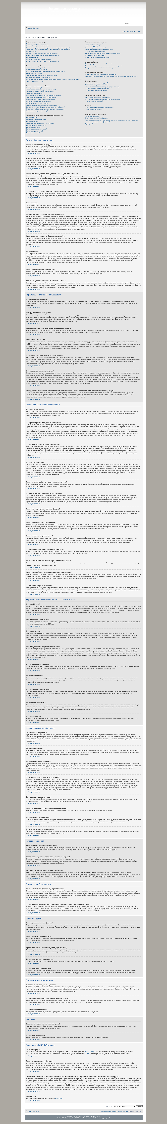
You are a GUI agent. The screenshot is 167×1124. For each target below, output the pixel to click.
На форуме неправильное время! (36, 69)
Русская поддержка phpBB (102, 1118)
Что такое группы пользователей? (95, 48)
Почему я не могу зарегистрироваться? (38, 59)
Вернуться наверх (34, 153)
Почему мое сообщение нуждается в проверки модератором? (45, 109)
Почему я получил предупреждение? (37, 103)
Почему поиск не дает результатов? (96, 85)
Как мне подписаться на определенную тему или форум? (103, 99)
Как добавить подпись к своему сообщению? (40, 91)
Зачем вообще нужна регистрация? (37, 46)
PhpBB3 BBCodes (76, 1118)
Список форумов (33, 28)
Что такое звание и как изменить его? (38, 77)
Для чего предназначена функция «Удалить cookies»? (43, 61)
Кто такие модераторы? (92, 46)
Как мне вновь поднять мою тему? (37, 111)
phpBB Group (89, 1052)
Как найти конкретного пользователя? (97, 88)
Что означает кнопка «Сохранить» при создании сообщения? (45, 107)
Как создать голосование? (34, 93)
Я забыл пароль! (31, 51)
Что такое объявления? (33, 127)
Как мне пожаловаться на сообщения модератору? (42, 105)
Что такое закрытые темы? (34, 131)
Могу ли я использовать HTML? (36, 119)
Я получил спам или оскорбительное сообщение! (100, 68)
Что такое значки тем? (33, 133)
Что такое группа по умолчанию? (95, 55)
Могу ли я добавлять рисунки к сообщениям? (40, 123)
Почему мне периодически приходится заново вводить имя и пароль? (48, 48)
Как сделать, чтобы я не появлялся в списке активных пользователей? (48, 49)
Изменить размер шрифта (139, 27)
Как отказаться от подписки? (94, 101)
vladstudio (92, 1118)
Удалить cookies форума (120, 1111)
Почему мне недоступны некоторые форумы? (40, 99)
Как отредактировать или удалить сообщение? (41, 90)
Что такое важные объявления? (36, 125)
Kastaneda (58, 1098)
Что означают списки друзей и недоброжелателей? (101, 74)
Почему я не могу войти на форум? (37, 44)
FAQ (123, 31)
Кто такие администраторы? (94, 44)
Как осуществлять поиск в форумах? (96, 83)
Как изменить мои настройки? (35, 68)
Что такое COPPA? (32, 57)
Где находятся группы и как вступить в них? (98, 49)
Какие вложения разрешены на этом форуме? (99, 107)
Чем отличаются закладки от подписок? (97, 97)
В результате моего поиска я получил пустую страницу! (102, 87)
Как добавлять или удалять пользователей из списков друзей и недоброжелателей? (111, 76)
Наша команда (106, 1111)
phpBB (75, 1116)
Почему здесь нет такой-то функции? (96, 118)
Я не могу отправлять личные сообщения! (98, 64)
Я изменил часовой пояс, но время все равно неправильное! (45, 71)
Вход (139, 31)
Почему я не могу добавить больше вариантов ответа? (43, 95)
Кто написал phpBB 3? (92, 116)
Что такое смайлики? (32, 121)
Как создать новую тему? (34, 88)
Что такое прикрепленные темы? (36, 129)
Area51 (88, 1054)
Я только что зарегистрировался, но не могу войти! (42, 53)
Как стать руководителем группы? (95, 51)
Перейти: (109, 1106)
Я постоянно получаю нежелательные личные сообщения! (103, 66)
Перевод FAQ (89, 124)
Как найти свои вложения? (93, 109)
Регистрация (66, 23)
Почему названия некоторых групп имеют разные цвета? (103, 53)
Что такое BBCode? (32, 117)
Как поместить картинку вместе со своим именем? (42, 75)
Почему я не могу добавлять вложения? (38, 101)
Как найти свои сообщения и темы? (96, 90)
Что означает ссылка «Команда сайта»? (97, 57)
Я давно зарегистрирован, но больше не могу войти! (42, 55)
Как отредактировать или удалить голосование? (41, 97)
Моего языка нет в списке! (34, 73)
